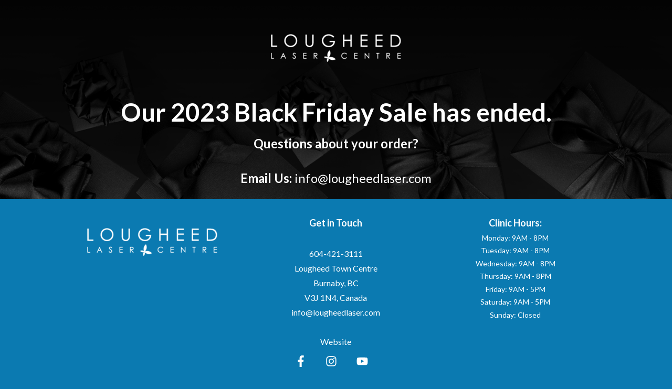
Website (335, 342)
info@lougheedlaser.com (363, 178)
